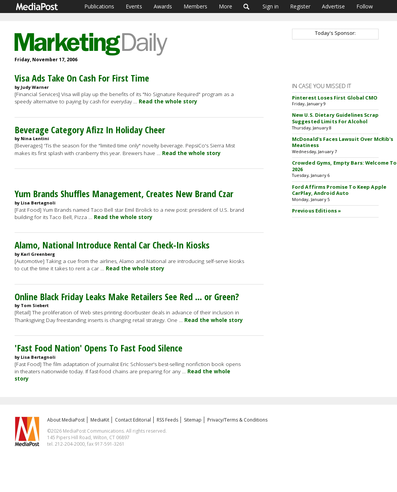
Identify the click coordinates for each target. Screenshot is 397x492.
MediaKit (99, 420)
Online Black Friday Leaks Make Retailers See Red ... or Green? (127, 296)
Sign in (270, 6)
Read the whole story (168, 101)
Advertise (333, 6)
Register (300, 6)
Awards (163, 6)
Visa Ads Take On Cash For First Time (82, 78)
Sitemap (193, 420)
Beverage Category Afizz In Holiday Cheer (90, 129)
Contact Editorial (133, 420)
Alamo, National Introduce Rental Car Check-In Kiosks (112, 245)
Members (195, 6)
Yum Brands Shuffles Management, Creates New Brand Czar (124, 193)
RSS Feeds (167, 420)
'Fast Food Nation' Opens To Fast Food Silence (98, 348)
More (225, 6)
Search (246, 6)
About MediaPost (66, 420)
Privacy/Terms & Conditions (237, 420)
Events (134, 6)
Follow (364, 6)
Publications (99, 6)
